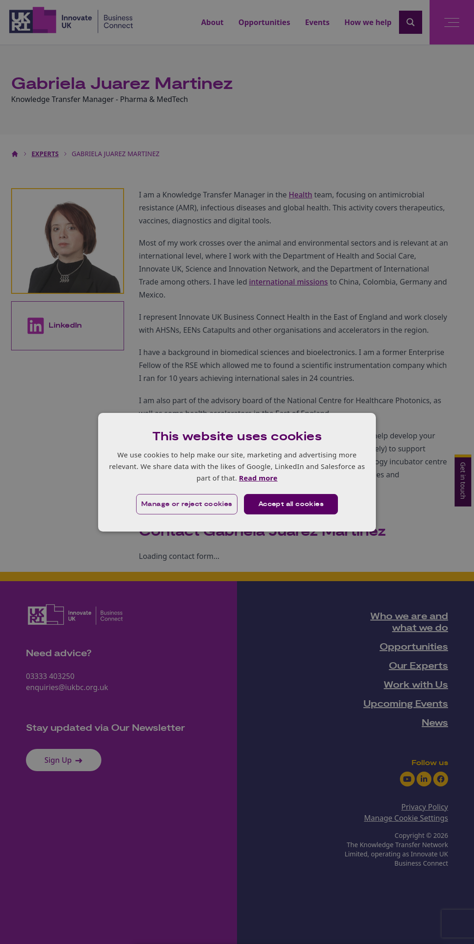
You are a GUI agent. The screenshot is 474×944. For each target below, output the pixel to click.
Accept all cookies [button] (291, 504)
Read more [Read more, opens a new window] (258, 477)
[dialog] (237, 471)
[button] (187, 504)
